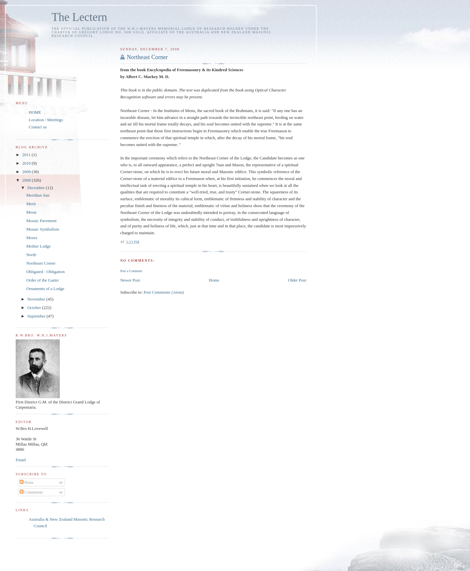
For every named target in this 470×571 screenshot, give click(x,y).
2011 (27, 154)
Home (214, 280)
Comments (31, 492)
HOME (35, 112)
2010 (27, 163)
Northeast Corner (147, 57)
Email (21, 459)
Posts (27, 482)
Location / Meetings (46, 119)
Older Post (297, 280)
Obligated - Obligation (45, 271)
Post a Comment (131, 271)
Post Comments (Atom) (164, 292)
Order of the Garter (42, 280)
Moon (31, 212)
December (36, 187)
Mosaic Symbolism (42, 229)
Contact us (38, 126)
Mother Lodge (38, 246)
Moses (31, 237)
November (36, 299)
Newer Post (130, 280)
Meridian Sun (37, 195)
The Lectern (79, 17)
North (31, 254)
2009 (27, 171)
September (37, 316)
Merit (31, 203)
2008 (27, 180)
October (34, 307)
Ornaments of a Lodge (45, 288)
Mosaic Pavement (41, 220)
